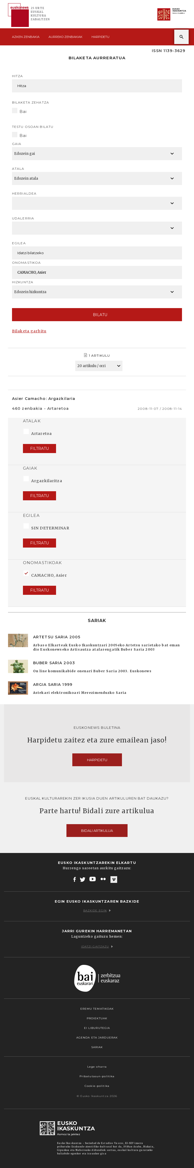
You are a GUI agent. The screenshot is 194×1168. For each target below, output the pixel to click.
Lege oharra (97, 1066)
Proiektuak (97, 1018)
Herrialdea (24, 193)
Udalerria (23, 218)
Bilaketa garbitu (29, 331)
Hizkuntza (22, 282)
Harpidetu (100, 37)
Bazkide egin (97, 910)
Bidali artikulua (97, 830)
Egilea (19, 243)
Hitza (17, 76)
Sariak (97, 1047)
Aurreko (65, 37)
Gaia (16, 144)
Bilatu (97, 314)
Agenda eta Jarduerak (97, 1037)
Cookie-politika (97, 1086)
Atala (18, 169)
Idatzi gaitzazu (97, 946)
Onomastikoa (26, 263)
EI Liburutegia (97, 1028)
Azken (25, 37)
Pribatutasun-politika (97, 1076)
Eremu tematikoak (97, 1008)
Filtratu (39, 448)
